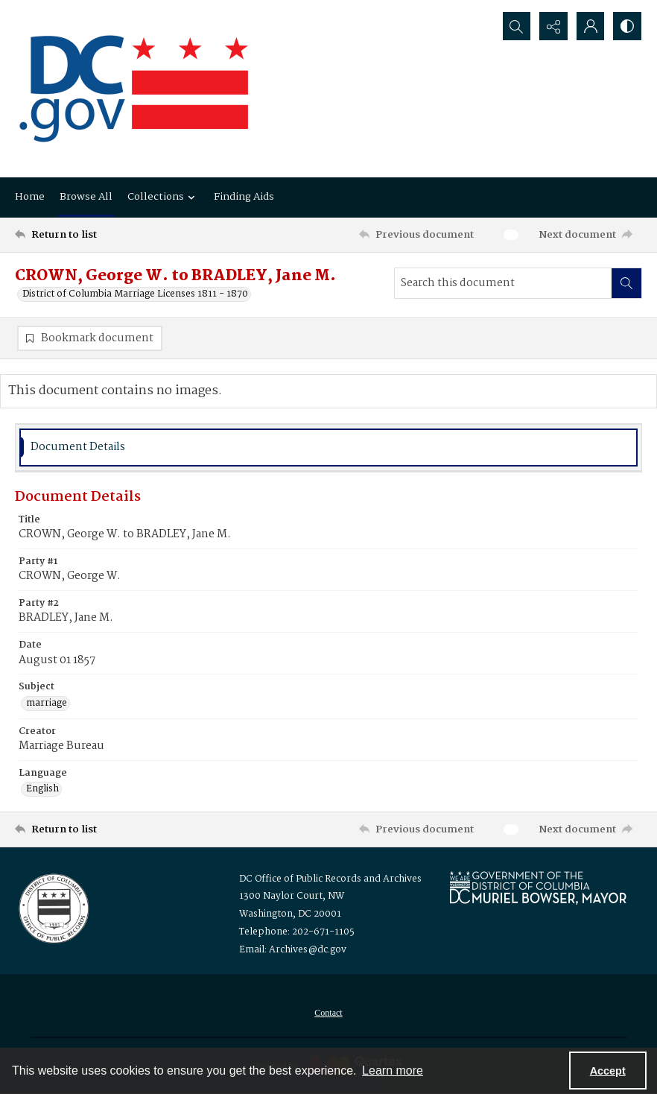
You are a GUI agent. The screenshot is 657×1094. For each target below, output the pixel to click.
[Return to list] (98, 235)
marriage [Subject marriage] (46, 703)
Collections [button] (163, 197)
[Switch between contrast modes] (627, 26)
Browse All (86, 197)
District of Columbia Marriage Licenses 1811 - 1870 (135, 294)
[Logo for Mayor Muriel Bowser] (538, 887)
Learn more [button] (392, 1070)
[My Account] (590, 26)
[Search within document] (626, 283)
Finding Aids (244, 197)
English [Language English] (42, 789)
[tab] (328, 448)
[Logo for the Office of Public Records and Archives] (52, 907)
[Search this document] (503, 283)
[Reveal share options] (553, 26)
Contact (328, 1013)
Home (30, 197)
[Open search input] (515, 26)
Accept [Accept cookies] (608, 1071)
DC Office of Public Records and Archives (330, 880)
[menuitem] (328, 1013)
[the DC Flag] (134, 88)
